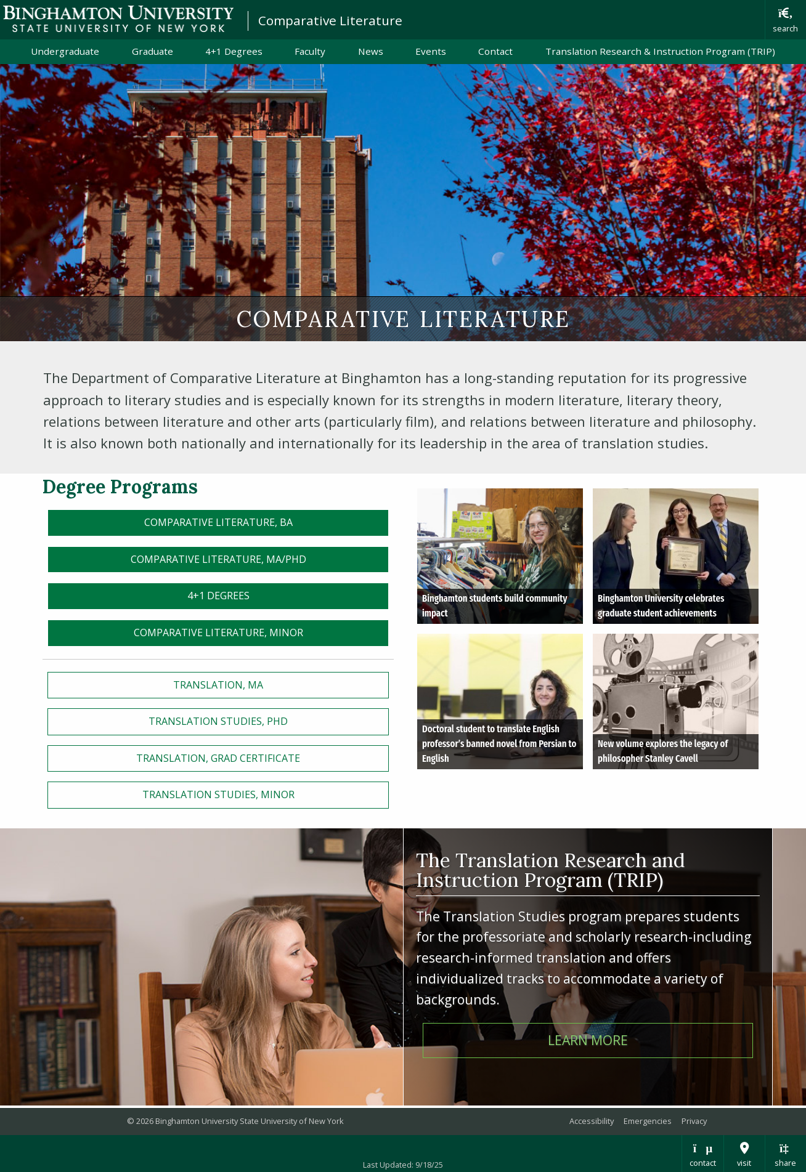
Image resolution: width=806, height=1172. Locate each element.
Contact (495, 51)
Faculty (310, 51)
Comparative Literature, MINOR (218, 632)
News (370, 51)
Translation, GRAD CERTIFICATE (218, 758)
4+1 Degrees (234, 51)
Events (430, 51)
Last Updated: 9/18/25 (403, 1164)
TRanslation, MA (218, 685)
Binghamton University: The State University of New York (118, 19)
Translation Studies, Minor (218, 794)
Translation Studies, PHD (218, 721)
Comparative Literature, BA (218, 522)
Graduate (152, 51)
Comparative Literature (330, 20)
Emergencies (648, 1120)
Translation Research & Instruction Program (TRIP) (660, 51)
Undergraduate (65, 51)
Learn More (588, 1040)
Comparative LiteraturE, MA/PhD (218, 559)
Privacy (694, 1120)
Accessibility (591, 1120)
